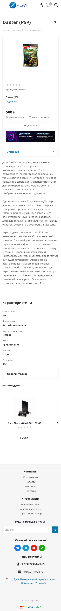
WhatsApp (42, 545)
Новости (31, 478)
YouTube (34, 545)
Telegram (25, 545)
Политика (30, 488)
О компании (30, 474)
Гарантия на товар (31, 510)
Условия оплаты (30, 501)
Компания (30, 468)
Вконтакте (17, 545)
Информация (30, 496)
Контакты (30, 483)
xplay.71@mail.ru (33, 569)
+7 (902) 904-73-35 (33, 561)
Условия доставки (30, 506)
